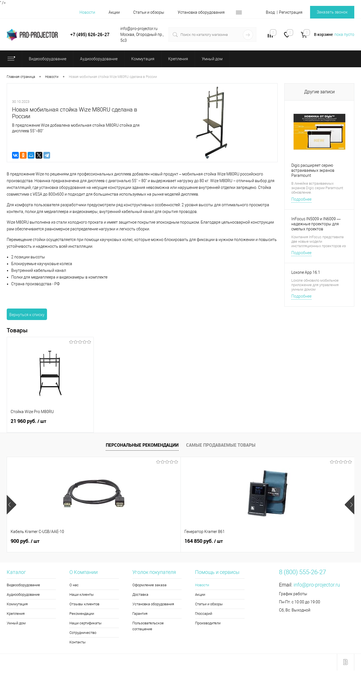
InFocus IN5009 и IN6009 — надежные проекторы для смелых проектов (316, 224)
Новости (87, 12)
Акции (114, 12)
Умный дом (16, 623)
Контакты (77, 642)
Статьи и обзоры (148, 12)
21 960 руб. (50, 424)
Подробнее (301, 199)
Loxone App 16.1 (305, 272)
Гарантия (139, 613)
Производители (208, 623)
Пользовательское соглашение (148, 626)
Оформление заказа (149, 585)
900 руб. (25, 541)
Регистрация (291, 12)
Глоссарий (203, 613)
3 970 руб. (287, 541)
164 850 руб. (117, 541)
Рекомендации (81, 613)
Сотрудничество (82, 633)
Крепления (16, 613)
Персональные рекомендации (142, 445)
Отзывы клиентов (84, 604)
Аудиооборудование (23, 594)
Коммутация (17, 604)
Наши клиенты (81, 594)
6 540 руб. (200, 541)
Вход (270, 12)
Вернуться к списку (26, 314)
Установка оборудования (201, 12)
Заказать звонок (332, 12)
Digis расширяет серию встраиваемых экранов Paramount (312, 170)
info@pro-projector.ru (317, 585)
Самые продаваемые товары (220, 445)
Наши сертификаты (85, 623)
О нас (74, 585)
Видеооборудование (23, 585)
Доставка (140, 594)
